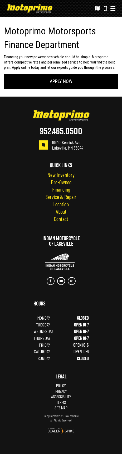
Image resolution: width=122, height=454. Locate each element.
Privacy (61, 391)
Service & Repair (61, 196)
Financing (61, 189)
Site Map (61, 408)
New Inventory (61, 174)
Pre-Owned (61, 182)
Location (61, 204)
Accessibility (61, 397)
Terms (61, 402)
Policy (61, 386)
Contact (61, 218)
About (61, 211)
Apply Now (61, 81)
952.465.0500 (61, 131)
